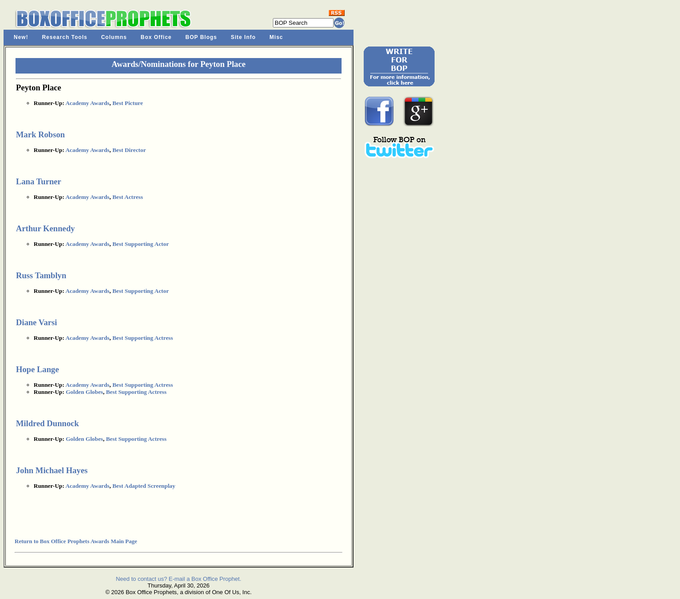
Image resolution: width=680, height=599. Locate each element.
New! (21, 37)
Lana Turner (38, 181)
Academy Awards (87, 103)
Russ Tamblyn (41, 275)
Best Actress (128, 197)
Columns (114, 37)
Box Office (156, 37)
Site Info (243, 37)
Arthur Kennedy (45, 228)
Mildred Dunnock (47, 423)
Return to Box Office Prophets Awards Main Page (76, 541)
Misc (276, 37)
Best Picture (128, 103)
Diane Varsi (36, 322)
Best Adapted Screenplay (144, 485)
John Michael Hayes (52, 470)
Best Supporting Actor (141, 244)
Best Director (129, 150)
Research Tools (64, 37)
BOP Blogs (201, 37)
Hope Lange (37, 369)
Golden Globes (84, 392)
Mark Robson (40, 134)
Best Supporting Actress (143, 338)
